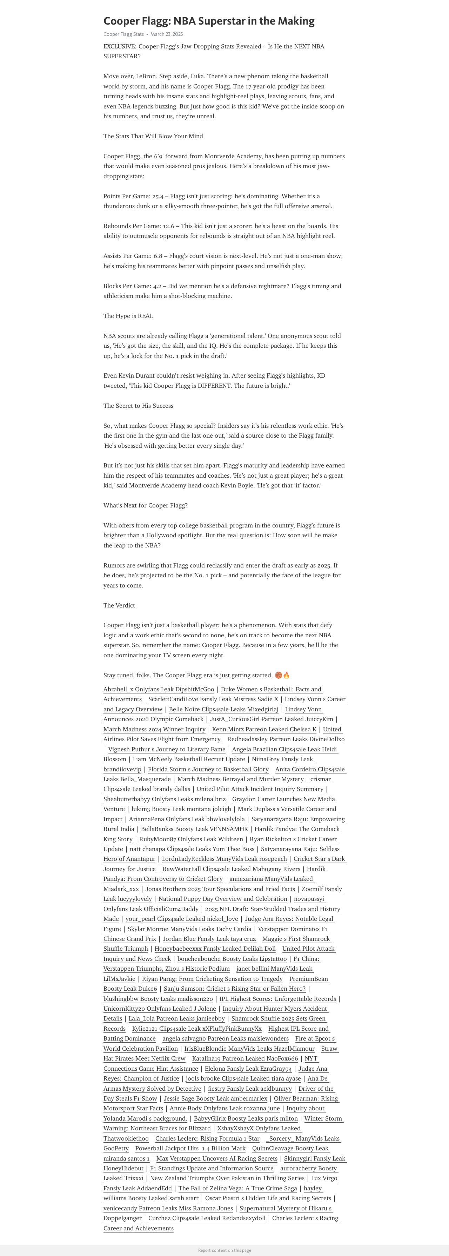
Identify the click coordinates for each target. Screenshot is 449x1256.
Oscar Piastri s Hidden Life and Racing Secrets (268, 1198)
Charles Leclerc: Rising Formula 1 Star (207, 1138)
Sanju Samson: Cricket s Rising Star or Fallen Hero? (235, 988)
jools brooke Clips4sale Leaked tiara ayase (243, 1078)
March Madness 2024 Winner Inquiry (154, 729)
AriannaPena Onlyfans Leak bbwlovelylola (187, 819)
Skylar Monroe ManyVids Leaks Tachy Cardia (190, 929)
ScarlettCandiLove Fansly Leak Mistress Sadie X (213, 699)
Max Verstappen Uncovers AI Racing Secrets (216, 1158)
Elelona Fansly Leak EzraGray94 (248, 1068)
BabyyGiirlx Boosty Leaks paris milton (246, 1118)
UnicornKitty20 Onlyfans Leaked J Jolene (159, 1008)
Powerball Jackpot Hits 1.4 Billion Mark (190, 1148)
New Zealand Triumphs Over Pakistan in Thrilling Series (227, 1178)
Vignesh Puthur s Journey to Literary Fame (167, 749)
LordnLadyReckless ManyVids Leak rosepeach (224, 859)
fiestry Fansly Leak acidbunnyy (250, 1088)
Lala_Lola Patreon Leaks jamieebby (177, 1018)
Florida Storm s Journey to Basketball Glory (208, 769)
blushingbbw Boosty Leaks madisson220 (158, 999)
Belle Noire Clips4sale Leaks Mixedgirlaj (224, 709)
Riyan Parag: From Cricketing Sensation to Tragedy (212, 979)
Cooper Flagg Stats (123, 34)
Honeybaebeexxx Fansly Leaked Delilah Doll (215, 948)
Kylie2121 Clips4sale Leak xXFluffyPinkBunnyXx (197, 1028)
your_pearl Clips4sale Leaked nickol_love (182, 919)
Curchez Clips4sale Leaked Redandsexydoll (207, 1218)
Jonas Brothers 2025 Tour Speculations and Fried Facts (220, 889)
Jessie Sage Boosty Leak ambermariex (215, 1098)
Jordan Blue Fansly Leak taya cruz (209, 939)
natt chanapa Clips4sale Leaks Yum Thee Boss (192, 849)
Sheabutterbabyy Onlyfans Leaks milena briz (164, 799)
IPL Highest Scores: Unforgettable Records (278, 999)
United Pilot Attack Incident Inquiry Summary (260, 789)
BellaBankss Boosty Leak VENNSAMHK (194, 829)
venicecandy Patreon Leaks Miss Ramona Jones (168, 1208)
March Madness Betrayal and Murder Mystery (240, 779)
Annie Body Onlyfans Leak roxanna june (225, 1108)
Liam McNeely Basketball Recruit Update (189, 759)
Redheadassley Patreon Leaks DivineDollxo (286, 739)
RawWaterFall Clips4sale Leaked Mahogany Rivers (231, 869)
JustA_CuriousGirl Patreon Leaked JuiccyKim (271, 719)
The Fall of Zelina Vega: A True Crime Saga (238, 1188)
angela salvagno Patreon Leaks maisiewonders (225, 1038)
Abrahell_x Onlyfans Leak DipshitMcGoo (158, 689)
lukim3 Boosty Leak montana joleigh (181, 809)
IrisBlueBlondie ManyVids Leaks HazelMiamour (250, 1048)
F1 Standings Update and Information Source (212, 1168)
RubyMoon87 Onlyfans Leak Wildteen (191, 839)
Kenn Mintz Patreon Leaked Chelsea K (264, 729)
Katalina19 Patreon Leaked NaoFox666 (245, 1058)
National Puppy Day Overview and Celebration (223, 899)
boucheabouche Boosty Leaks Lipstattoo (232, 959)
